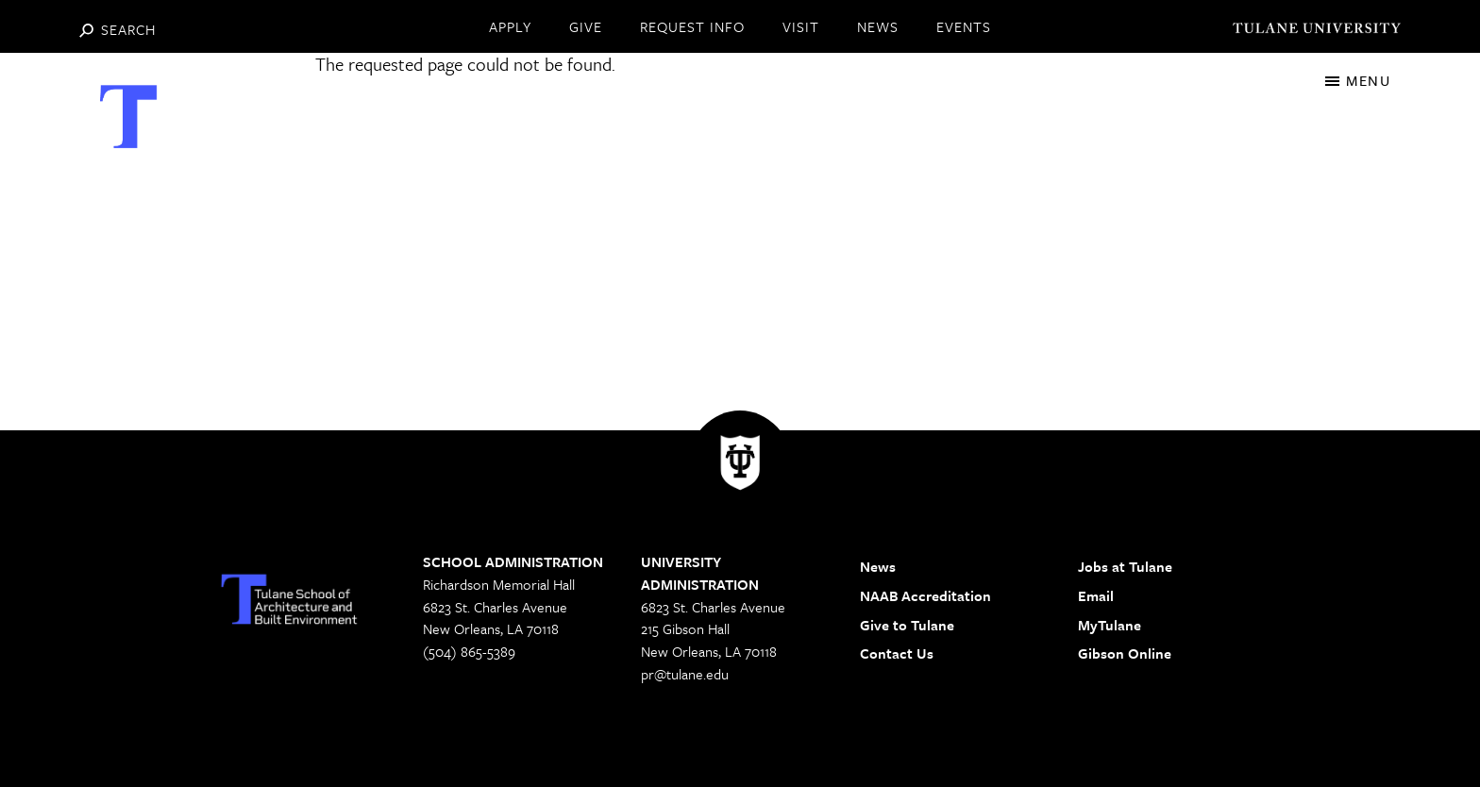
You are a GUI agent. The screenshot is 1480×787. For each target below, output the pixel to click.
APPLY (510, 26)
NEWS (878, 26)
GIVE (585, 26)
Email (1096, 595)
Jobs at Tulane (1125, 566)
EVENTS (963, 26)
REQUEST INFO (692, 26)
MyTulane (1109, 624)
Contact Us (896, 653)
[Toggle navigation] (1358, 80)
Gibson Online (1124, 653)
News (878, 566)
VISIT (800, 26)
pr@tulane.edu (685, 673)
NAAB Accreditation (925, 595)
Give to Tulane (907, 624)
